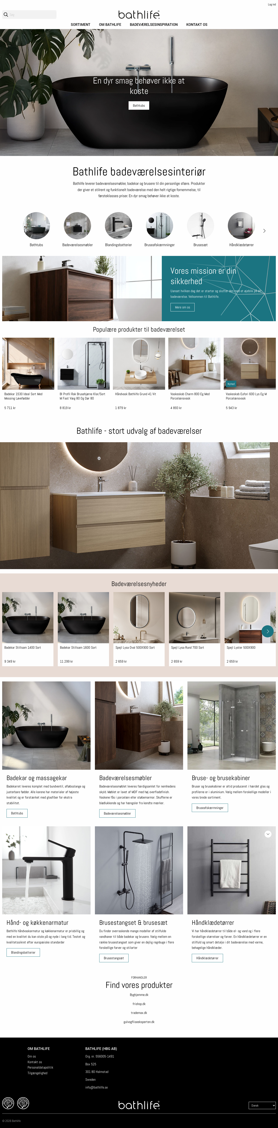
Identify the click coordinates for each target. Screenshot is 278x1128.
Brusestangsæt (114, 958)
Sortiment (80, 25)
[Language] (262, 1105)
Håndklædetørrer (207, 958)
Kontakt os (196, 25)
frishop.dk (139, 1004)
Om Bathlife (110, 25)
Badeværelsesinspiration (154, 25)
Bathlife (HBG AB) (101, 1049)
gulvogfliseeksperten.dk (139, 1022)
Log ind (272, 4)
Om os (32, 1056)
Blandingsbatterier (23, 952)
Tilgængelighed (37, 1073)
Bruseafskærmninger (209, 807)
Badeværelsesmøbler (117, 813)
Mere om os (182, 307)
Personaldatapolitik (40, 1067)
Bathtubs (17, 813)
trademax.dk (139, 1012)
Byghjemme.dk (139, 994)
